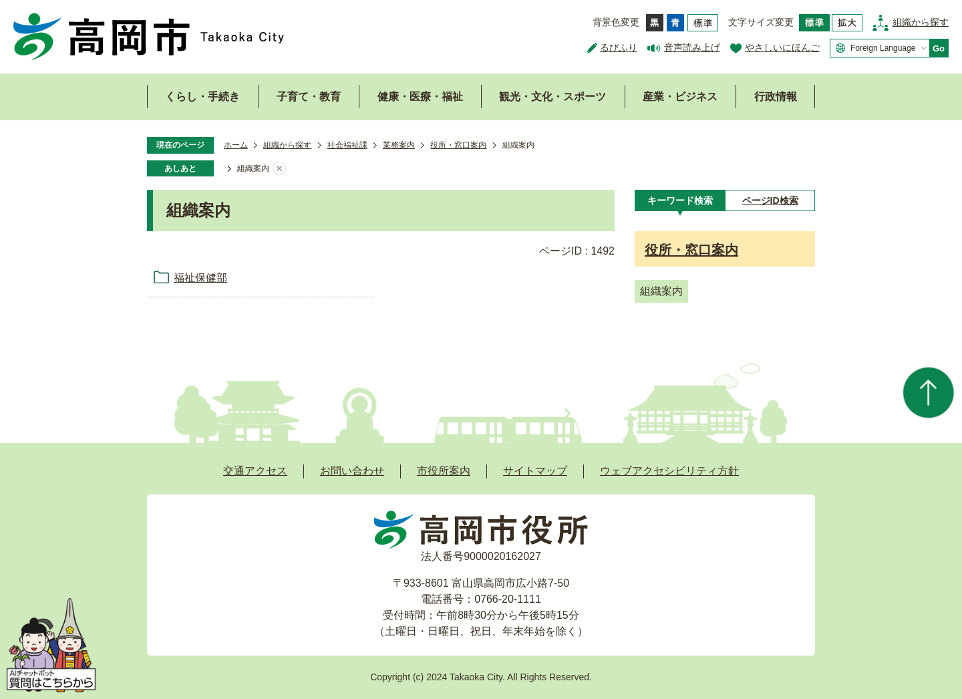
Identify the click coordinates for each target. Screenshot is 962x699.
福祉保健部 (200, 277)
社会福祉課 (347, 145)
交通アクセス (255, 470)
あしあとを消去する (279, 169)
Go (939, 48)
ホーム (236, 145)
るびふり (618, 47)
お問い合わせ (352, 470)
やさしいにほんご (782, 47)
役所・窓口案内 (458, 145)
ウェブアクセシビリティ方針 (669, 470)
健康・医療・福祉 (420, 96)
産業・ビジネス (680, 96)
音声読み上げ (692, 47)
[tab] (680, 200)
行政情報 (775, 96)
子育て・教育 (309, 96)
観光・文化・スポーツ (552, 96)
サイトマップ (535, 470)
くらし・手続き (202, 96)
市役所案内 (443, 470)
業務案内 (399, 145)
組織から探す (921, 22)
